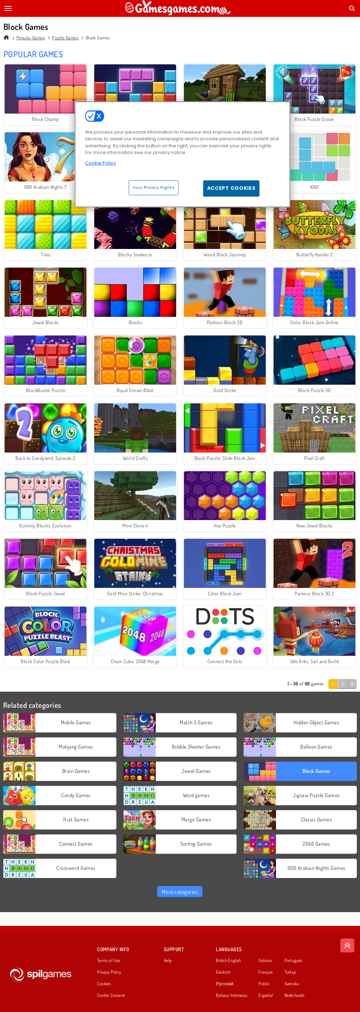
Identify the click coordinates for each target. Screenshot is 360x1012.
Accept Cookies (231, 188)
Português (293, 960)
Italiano (265, 960)
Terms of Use (109, 960)
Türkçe (290, 972)
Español (265, 995)
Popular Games (31, 37)
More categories (180, 891)
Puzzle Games (65, 37)
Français (265, 972)
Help (168, 960)
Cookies (104, 983)
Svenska (291, 983)
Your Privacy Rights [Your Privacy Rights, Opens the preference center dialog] (154, 187)
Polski (263, 983)
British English (228, 960)
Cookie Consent (111, 995)
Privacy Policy (109, 972)
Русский (224, 983)
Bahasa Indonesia (231, 995)
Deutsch (223, 972)
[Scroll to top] (347, 946)
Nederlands (294, 995)
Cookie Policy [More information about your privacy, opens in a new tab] (100, 163)
